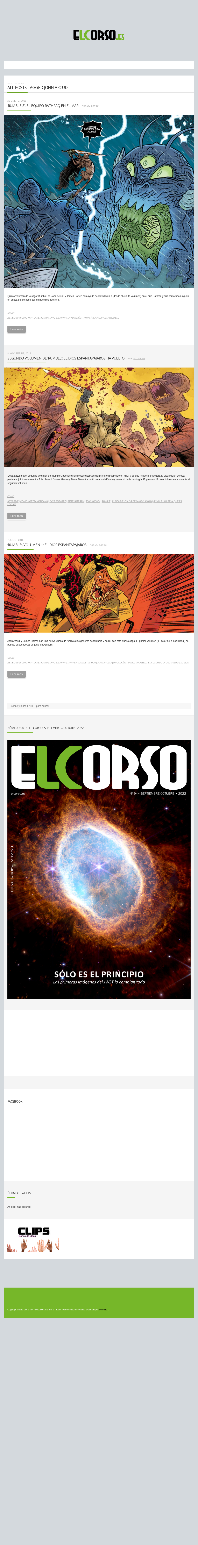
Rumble (114, 318)
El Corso (93, 106)
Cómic (10, 313)
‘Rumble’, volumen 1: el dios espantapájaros (46, 544)
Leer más (16, 329)
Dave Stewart (57, 318)
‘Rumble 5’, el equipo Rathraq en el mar (42, 105)
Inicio (10, 83)
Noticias (19, 83)
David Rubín (74, 318)
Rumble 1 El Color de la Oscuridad (157, 663)
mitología (119, 663)
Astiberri (13, 318)
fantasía (88, 318)
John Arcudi (101, 318)
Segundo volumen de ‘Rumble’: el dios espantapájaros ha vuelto (66, 358)
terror (184, 663)
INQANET (103, 1310)
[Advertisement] (99, 13)
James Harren (76, 501)
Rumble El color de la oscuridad (132, 501)
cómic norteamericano (34, 318)
